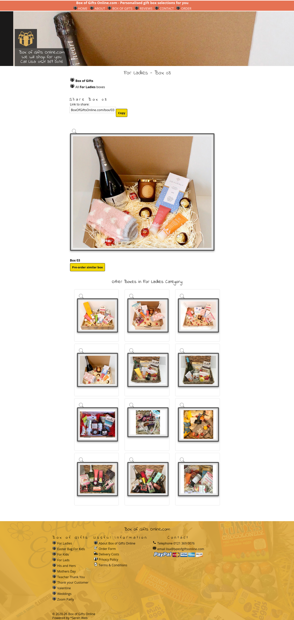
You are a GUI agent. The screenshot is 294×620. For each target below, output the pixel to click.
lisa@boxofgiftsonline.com (185, 549)
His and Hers (66, 566)
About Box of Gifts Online (117, 543)
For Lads (63, 560)
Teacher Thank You (71, 577)
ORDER (183, 8)
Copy (121, 113)
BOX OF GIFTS (120, 8)
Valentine (64, 588)
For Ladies (64, 543)
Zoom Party (65, 599)
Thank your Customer (72, 582)
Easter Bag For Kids (71, 549)
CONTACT (164, 8)
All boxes (90, 87)
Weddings (64, 594)
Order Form (107, 548)
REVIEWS (143, 8)
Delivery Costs (109, 554)
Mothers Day (66, 571)
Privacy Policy (108, 559)
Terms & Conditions (113, 565)
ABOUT (97, 8)
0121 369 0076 (50, 61)
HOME (80, 8)
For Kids (63, 554)
